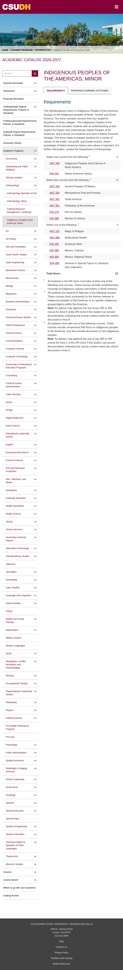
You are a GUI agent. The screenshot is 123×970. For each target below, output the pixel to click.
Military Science (13, 638)
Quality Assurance (15, 760)
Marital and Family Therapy (15, 620)
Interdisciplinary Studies (17, 556)
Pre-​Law (10, 737)
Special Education (15, 810)
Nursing (9, 675)
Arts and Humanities (16, 246)
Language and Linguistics (18, 595)
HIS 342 (54, 173)
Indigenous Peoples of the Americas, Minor (20, 221)
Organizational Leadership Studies (19, 693)
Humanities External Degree (16, 539)
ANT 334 (54, 192)
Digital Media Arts (14, 418)
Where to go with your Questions (19, 887)
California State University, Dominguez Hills (62, 924)
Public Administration (16, 752)
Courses (7, 872)
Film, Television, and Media (16, 481)
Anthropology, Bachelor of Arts (22, 193)
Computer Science (15, 348)
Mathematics (12, 630)
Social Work (12, 787)
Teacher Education (15, 834)
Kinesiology (11, 579)
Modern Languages (15, 645)
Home (5, 50)
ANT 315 (54, 231)
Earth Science (13, 425)
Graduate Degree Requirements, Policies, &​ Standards (19, 133)
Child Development (15, 325)
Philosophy (11, 702)
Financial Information (13, 98)
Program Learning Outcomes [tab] (90, 90)
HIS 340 (54, 244)
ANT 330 (54, 163)
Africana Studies (14, 177)
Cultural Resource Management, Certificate (19, 210)
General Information (13, 83)
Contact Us (61, 947)
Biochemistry (12, 278)
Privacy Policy (61, 952)
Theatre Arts (12, 856)
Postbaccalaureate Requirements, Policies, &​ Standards (20, 122)
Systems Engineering (16, 826)
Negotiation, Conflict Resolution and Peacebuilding (16, 664)
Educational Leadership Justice (17, 435)
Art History (11, 239)
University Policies (12, 143)
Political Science (14, 718)
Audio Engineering (15, 262)
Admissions (9, 91)
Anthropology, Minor (17, 201)
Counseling (11, 375)
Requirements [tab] (56, 90)
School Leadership (15, 779)
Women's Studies (14, 864)
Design (9, 410)
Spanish (10, 803)
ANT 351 (54, 205)
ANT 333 (54, 186)
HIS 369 (54, 257)
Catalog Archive (11, 895)
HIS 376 (54, 212)
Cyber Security (13, 394)
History (9, 521)
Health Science (13, 513)
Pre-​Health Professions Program (17, 727)
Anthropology (43, 50)
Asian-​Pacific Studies (16, 254)
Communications (14, 341)
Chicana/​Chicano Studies (18, 317)
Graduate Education (16, 498)
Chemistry (11, 309)
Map (61, 941)
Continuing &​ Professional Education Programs (19, 366)
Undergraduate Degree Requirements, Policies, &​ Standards (16, 109)
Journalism (11, 572)
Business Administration (18, 301)
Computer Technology (17, 356)
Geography (11, 490)
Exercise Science (14, 460)
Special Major (12, 818)
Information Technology (17, 548)
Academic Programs (21, 50)
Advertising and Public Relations (17, 168)
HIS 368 (54, 250)
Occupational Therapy (17, 683)
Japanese (11, 564)
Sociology (11, 795)
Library (9, 611)
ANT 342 (54, 199)
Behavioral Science (15, 270)
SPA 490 (54, 263)
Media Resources (61, 963)
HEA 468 (54, 237)
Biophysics (11, 293)
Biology (9, 286)
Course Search (10, 880)
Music (9, 653)
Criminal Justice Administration (14, 385)
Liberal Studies (13, 603)
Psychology (11, 744)
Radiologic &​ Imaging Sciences (16, 770)
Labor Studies (13, 587)
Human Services (14, 529)
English (9, 444)
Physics (9, 710)
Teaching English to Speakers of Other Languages (15, 845)
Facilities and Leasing (61, 958)
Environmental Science (17, 452)
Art (7, 231)
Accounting (11, 158)
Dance (9, 402)
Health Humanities (15, 506)
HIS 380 (54, 218)
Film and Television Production (15, 470)
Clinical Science (14, 333)
